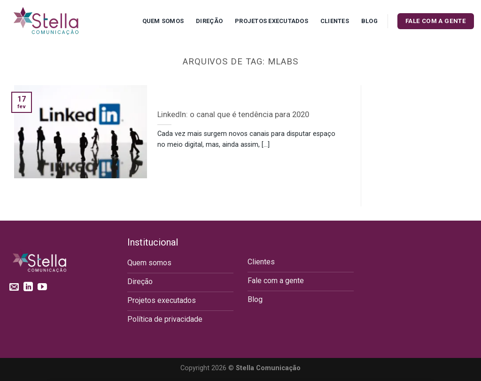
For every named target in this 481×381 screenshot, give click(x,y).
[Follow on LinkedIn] (28, 287)
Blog (369, 20)
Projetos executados (271, 20)
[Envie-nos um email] (14, 287)
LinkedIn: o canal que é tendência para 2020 (233, 114)
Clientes (334, 20)
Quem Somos (163, 20)
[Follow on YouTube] (42, 287)
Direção (209, 20)
